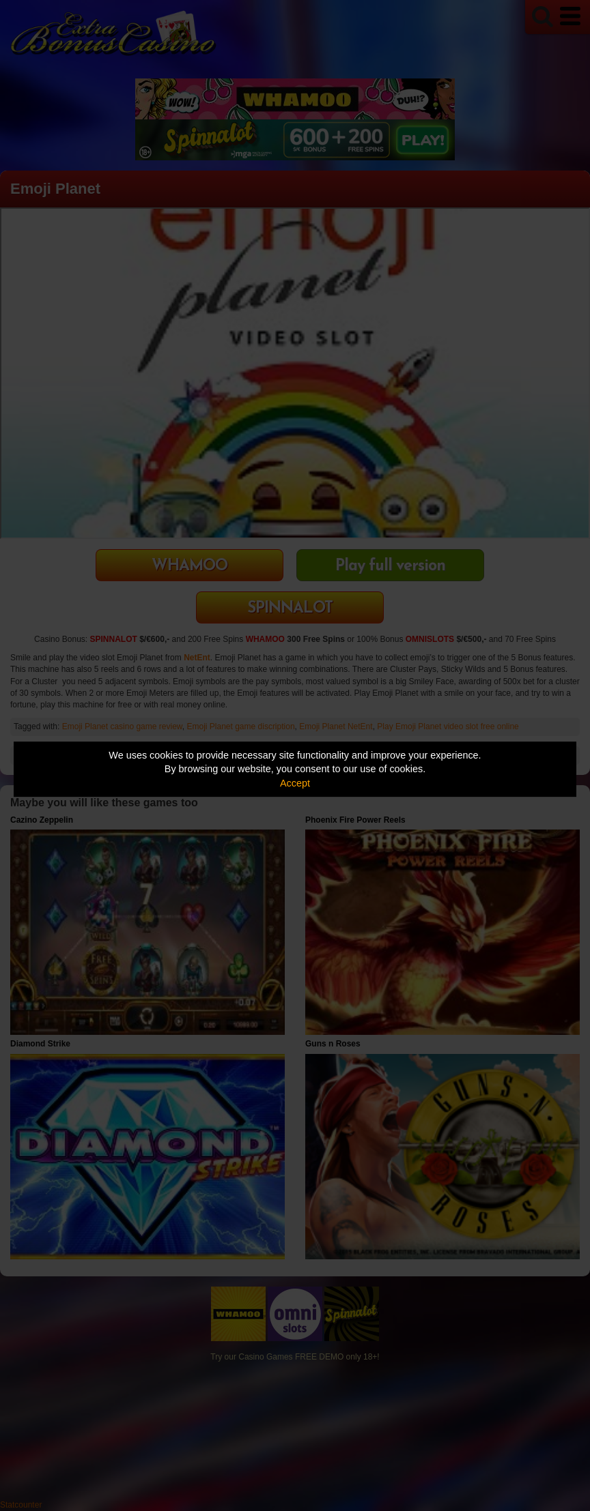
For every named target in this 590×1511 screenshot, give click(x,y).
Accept (295, 783)
